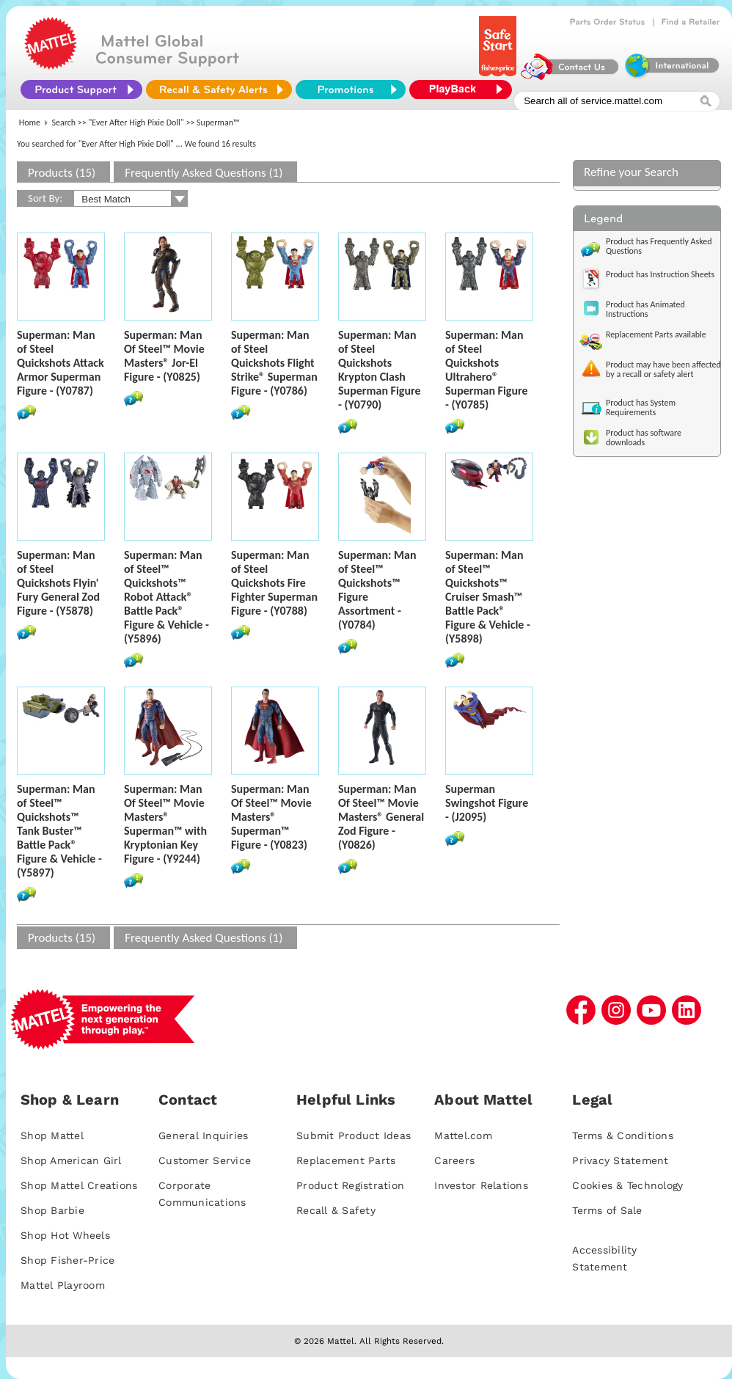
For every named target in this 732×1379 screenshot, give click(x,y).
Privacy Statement (620, 1160)
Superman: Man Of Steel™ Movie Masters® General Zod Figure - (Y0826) (381, 817)
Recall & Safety (336, 1210)
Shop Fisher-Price (67, 1260)
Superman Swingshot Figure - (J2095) (486, 803)
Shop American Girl (71, 1160)
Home (29, 122)
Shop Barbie (52, 1210)
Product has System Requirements (641, 407)
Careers (454, 1160)
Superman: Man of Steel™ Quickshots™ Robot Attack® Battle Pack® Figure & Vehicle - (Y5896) (166, 596)
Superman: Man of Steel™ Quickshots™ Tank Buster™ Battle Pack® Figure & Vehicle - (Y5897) (59, 830)
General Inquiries (203, 1135)
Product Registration (350, 1185)
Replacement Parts (345, 1160)
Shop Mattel (52, 1135)
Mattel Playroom (63, 1285)
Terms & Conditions (622, 1135)
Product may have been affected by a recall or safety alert (663, 369)
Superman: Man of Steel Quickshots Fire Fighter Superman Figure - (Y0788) (274, 583)
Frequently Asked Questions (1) (203, 172)
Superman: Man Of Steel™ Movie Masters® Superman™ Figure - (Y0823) (271, 817)
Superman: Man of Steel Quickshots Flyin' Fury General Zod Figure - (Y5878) (58, 583)
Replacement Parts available (656, 334)
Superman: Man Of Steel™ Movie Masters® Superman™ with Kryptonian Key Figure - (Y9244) (165, 824)
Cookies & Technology (627, 1185)
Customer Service (204, 1160)
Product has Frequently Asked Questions (659, 246)
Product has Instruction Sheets (660, 274)
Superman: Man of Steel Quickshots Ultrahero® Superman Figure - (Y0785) (486, 369)
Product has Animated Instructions (645, 309)
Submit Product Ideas (353, 1135)
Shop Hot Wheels (65, 1235)
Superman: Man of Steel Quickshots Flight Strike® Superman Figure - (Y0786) (274, 363)
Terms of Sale (607, 1210)
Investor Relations (481, 1185)
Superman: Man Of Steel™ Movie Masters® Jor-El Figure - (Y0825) (164, 356)
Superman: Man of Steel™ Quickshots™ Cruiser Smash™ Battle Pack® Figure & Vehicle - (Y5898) (487, 596)
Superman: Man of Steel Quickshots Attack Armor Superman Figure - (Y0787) (60, 363)
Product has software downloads (643, 437)
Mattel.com (463, 1135)
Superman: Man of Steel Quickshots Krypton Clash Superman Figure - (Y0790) (379, 369)
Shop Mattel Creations (79, 1185)
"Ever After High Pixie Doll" (136, 122)
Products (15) (61, 172)
